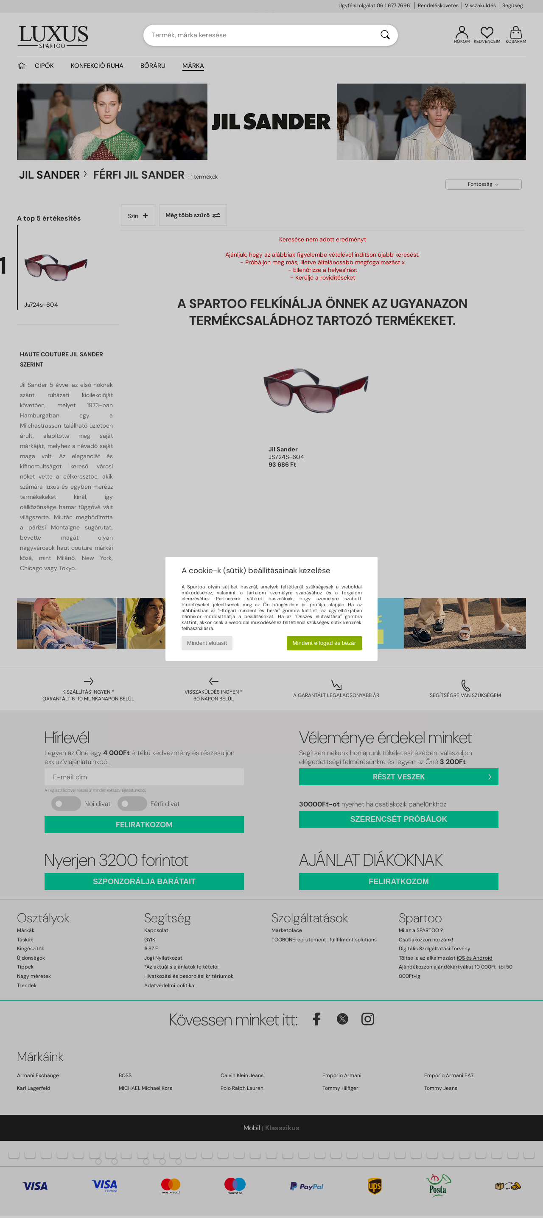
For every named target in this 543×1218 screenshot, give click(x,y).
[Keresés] (385, 35)
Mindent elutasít (207, 643)
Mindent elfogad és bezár (324, 643)
